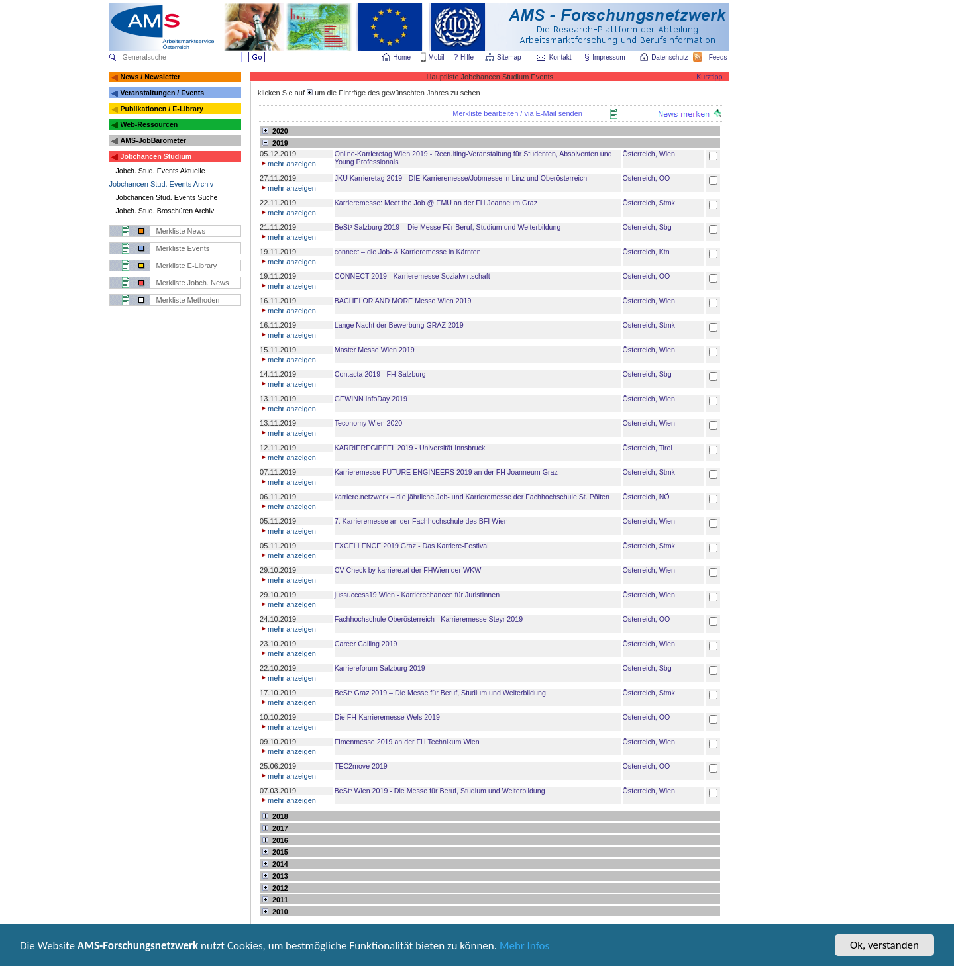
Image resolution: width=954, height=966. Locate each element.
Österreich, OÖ (646, 178)
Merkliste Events (183, 248)
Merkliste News (181, 231)
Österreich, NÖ (646, 497)
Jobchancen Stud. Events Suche (167, 197)
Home (402, 57)
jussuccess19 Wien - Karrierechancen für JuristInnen (417, 595)
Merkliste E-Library (186, 265)
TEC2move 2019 (361, 766)
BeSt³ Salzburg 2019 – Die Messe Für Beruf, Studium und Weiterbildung (448, 227)
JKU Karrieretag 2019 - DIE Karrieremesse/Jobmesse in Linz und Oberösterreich (461, 178)
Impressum (609, 57)
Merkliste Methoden (188, 300)
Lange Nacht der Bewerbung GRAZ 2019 (399, 325)
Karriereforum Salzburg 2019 (380, 668)
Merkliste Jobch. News (192, 283)
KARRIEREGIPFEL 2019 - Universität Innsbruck (410, 448)
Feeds (719, 57)
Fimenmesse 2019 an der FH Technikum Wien (407, 742)
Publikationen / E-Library (161, 109)
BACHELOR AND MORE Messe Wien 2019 (403, 301)
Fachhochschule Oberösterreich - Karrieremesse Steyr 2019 (429, 619)
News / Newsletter (150, 77)
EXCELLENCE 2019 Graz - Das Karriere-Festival (412, 546)
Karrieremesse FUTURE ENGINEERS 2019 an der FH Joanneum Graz (446, 472)
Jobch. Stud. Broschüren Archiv (165, 211)
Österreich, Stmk (649, 203)
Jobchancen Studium (155, 156)
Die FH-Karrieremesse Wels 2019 (387, 717)
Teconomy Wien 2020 (368, 423)
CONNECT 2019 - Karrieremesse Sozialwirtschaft (412, 276)
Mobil (437, 57)
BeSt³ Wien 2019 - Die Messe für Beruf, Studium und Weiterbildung (440, 791)
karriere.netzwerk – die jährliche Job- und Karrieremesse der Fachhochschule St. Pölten (472, 497)
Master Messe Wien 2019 (375, 350)
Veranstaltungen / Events (162, 93)
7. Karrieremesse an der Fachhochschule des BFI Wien (421, 521)
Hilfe (467, 57)
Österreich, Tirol (647, 448)
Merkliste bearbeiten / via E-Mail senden (517, 113)
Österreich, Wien (649, 154)
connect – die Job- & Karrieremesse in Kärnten (408, 252)
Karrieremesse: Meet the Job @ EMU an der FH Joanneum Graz (436, 203)
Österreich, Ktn (646, 252)
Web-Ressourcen (149, 124)
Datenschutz (670, 57)
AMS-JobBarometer (153, 140)
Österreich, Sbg (647, 227)
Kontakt (560, 57)
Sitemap (510, 57)
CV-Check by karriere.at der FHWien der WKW (408, 570)
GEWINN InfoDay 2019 (371, 399)
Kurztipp (709, 77)
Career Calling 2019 (366, 644)
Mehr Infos (524, 948)
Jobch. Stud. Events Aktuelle (160, 171)
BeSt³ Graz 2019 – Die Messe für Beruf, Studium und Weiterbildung (440, 693)
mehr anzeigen (288, 164)
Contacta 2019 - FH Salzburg (380, 374)
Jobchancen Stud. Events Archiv (161, 184)
